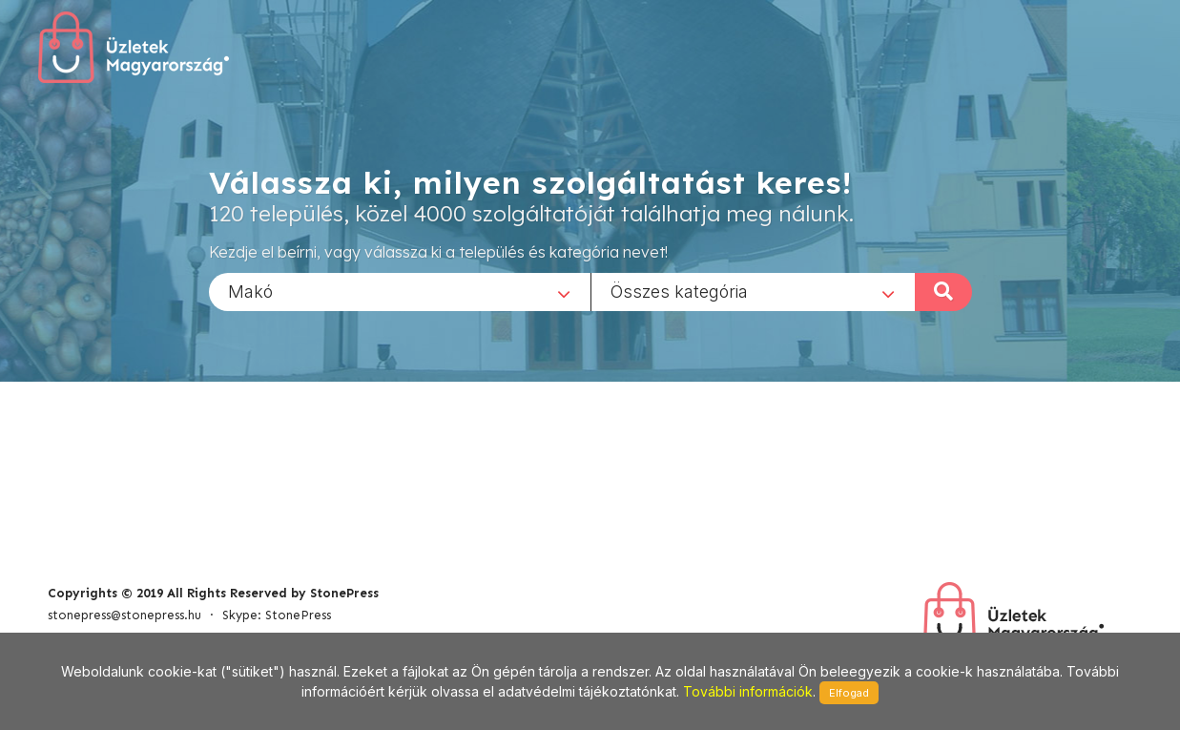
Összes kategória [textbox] (679, 291)
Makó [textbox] (250, 291)
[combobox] (399, 291)
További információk (748, 691)
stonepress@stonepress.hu (124, 615)
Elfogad (849, 692)
